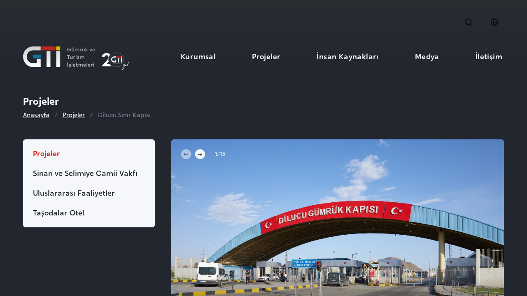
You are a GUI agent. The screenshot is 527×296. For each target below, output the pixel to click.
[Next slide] (200, 154)
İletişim (489, 55)
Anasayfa (36, 114)
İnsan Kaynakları (347, 55)
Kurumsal (198, 55)
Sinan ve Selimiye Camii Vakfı (85, 172)
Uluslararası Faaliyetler (74, 192)
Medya (427, 55)
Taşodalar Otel (58, 211)
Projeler (266, 55)
